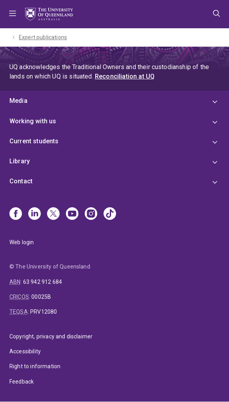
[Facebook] (15, 214)
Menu (12, 14)
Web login (21, 242)
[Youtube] (72, 214)
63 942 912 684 (42, 282)
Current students (34, 141)
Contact (21, 181)
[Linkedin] (34, 214)
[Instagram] (91, 214)
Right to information (34, 366)
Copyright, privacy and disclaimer (51, 336)
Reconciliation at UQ (124, 76)
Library (19, 161)
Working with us (32, 121)
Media (18, 100)
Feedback (21, 381)
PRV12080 (43, 312)
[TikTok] (110, 214)
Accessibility (25, 351)
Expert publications (43, 37)
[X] (53, 214)
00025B (41, 297)
